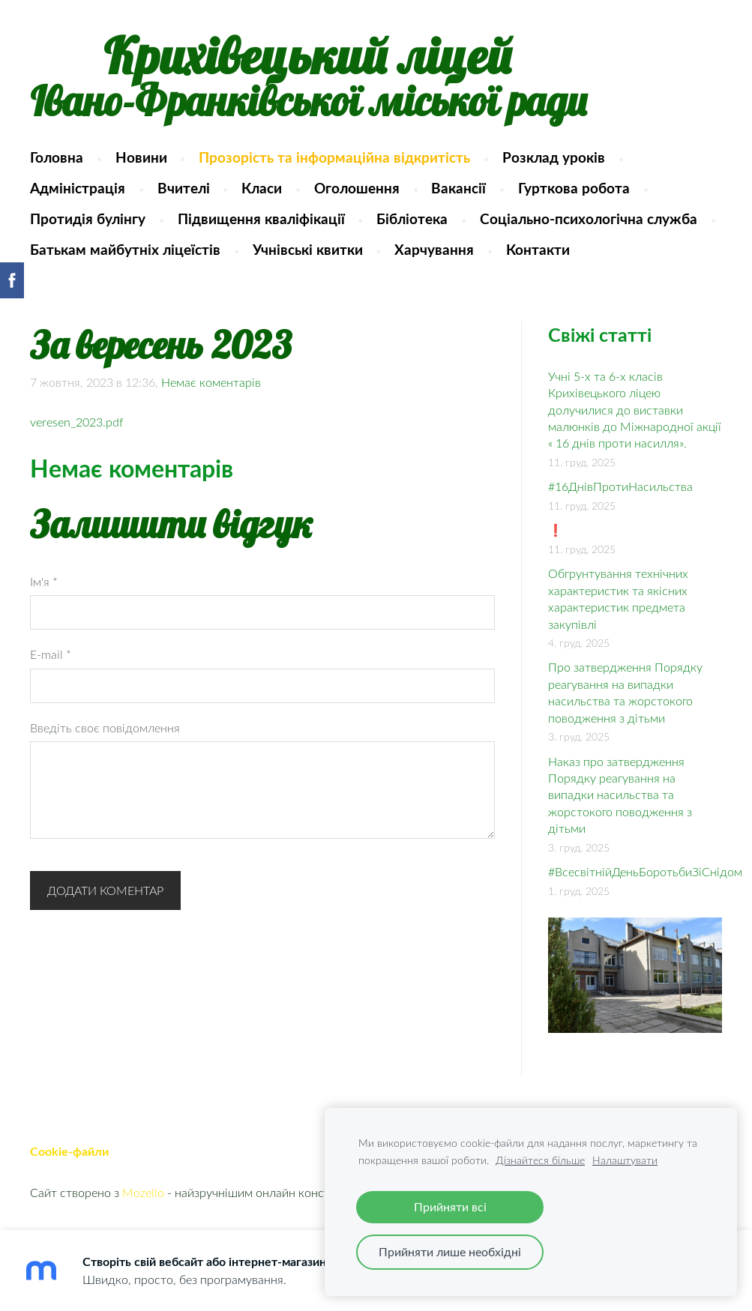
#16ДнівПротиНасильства (620, 486)
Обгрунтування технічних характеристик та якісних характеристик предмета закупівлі (618, 598)
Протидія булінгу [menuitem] (87, 218)
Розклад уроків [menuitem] (553, 157)
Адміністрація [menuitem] (77, 188)
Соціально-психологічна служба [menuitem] (588, 218)
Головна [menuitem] (56, 157)
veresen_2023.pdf (76, 422)
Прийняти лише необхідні (450, 1252)
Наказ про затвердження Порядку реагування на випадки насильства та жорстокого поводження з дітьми (620, 795)
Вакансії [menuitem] (458, 188)
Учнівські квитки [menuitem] (308, 249)
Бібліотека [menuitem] (412, 218)
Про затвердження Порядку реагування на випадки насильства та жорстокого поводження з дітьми (625, 692)
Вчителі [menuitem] (183, 188)
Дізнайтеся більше (540, 1160)
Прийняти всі (450, 1207)
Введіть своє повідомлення (105, 728)
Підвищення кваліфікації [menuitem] (261, 218)
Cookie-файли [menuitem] (69, 1151)
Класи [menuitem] (261, 188)
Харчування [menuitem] (434, 249)
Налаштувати (625, 1160)
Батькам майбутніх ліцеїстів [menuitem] (125, 249)
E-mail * (50, 654)
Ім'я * (44, 581)
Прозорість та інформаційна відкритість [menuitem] (334, 157)
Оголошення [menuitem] (357, 188)
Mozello (143, 1192)
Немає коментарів (211, 382)
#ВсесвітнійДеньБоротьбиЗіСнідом (645, 872)
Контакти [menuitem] (538, 249)
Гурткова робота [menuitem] (574, 188)
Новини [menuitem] (141, 157)
